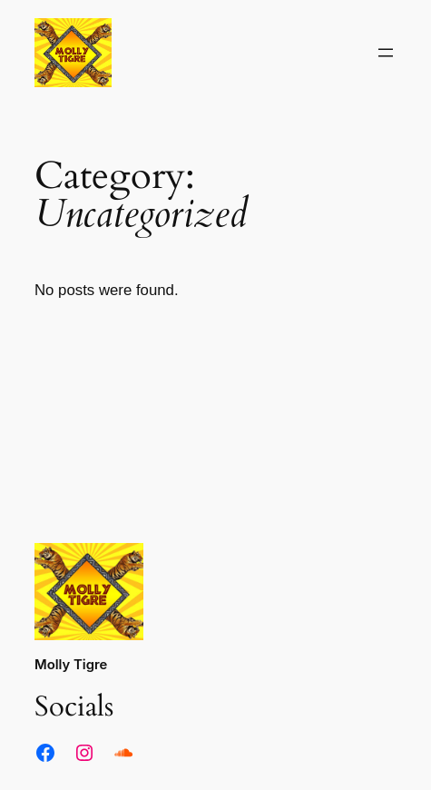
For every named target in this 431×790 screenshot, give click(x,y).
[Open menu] (386, 53)
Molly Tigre (70, 665)
